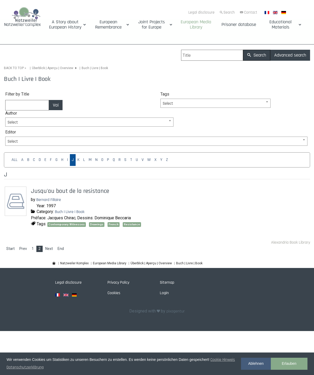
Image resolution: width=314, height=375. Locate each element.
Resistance (132, 224)
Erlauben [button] (289, 363)
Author (11, 113)
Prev (23, 249)
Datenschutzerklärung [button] (25, 367)
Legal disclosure (201, 12)
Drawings (96, 224)
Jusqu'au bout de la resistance (70, 191)
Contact (250, 12)
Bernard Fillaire (48, 200)
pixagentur (175, 311)
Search (229, 12)
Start (10, 249)
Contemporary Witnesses (66, 224)
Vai (56, 105)
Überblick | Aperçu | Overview (52, 68)
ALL (15, 160)
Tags (164, 94)
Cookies (114, 293)
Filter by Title (17, 94)
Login (164, 293)
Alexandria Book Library (290, 242)
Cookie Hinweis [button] (222, 359)
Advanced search (290, 55)
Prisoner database (238, 24)
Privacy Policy (118, 282)
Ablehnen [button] (255, 363)
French (114, 224)
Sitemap (167, 282)
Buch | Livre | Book (70, 212)
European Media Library (196, 24)
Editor (10, 132)
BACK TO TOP (14, 68)
